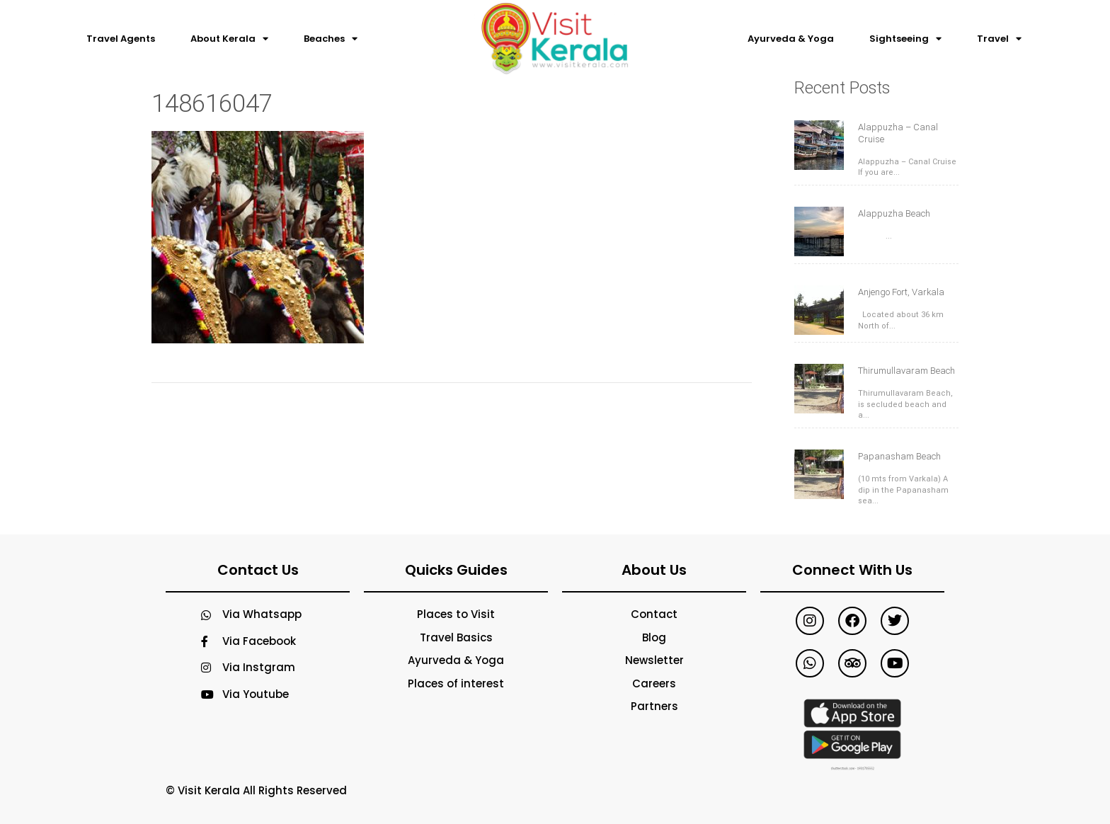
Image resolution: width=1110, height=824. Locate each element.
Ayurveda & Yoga (791, 38)
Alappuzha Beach (894, 213)
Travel (999, 38)
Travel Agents (120, 38)
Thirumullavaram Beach (906, 370)
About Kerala (229, 38)
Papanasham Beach (899, 456)
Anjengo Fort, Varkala (901, 292)
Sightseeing (905, 38)
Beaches (330, 38)
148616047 (212, 103)
